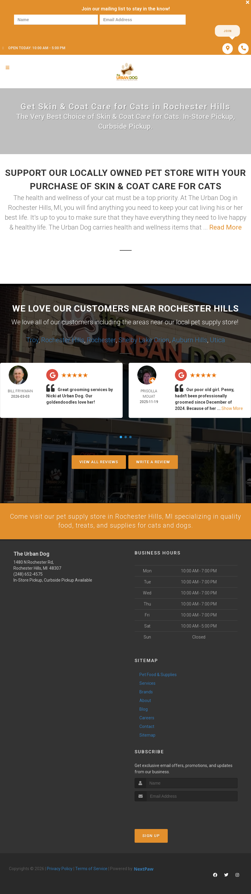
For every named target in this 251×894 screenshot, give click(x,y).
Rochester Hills (62, 339)
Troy (32, 339)
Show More (232, 408)
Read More (225, 227)
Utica (217, 339)
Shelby (127, 339)
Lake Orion (154, 339)
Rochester (101, 339)
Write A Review (153, 462)
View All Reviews (98, 462)
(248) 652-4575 (28, 574)
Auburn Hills (189, 339)
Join (227, 31)
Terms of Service (91, 869)
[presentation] (34, 30)
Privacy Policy (60, 869)
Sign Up (151, 836)
